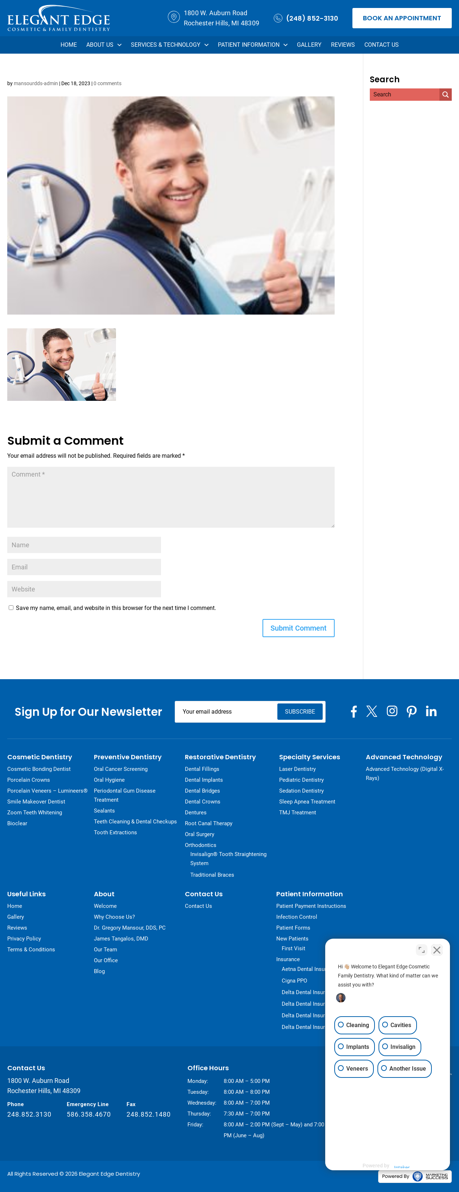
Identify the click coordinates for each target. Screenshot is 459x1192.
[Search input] (397, 94)
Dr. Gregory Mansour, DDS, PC (130, 927)
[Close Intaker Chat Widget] (437, 949)
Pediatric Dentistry (301, 779)
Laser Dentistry (297, 768)
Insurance (288, 959)
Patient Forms (293, 927)
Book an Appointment (402, 17)
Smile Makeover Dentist (36, 801)
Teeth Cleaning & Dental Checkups (135, 821)
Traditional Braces (212, 874)
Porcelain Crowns (28, 779)
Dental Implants (204, 779)
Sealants (104, 810)
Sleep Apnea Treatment (307, 801)
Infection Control (296, 916)
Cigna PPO (294, 980)
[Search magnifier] (445, 94)
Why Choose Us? (114, 916)
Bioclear (17, 823)
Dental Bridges (202, 790)
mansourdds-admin (36, 83)
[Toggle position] (421, 949)
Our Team (105, 949)
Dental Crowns (202, 801)
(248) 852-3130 (306, 18)
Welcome (105, 905)
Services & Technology (169, 44)
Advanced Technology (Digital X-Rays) (405, 773)
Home (69, 44)
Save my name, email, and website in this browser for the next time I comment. (116, 607)
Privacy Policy (24, 938)
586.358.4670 (89, 1114)
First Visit (293, 948)
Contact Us (381, 44)
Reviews (343, 44)
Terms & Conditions (31, 949)
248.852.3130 (29, 1114)
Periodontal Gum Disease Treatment (125, 795)
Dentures (196, 812)
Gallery (309, 44)
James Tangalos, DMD (121, 938)
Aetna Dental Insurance (310, 968)
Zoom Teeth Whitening (34, 812)
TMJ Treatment (297, 812)
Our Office (106, 960)
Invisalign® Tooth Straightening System (228, 858)
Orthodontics (200, 845)
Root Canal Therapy (208, 823)
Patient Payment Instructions (311, 905)
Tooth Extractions (115, 832)
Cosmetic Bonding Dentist (39, 768)
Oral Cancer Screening (121, 768)
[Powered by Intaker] (399, 1166)
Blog (99, 971)
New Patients (292, 938)
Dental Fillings (202, 768)
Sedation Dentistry (301, 790)
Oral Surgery (199, 834)
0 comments (107, 83)
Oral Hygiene (109, 779)
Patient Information (253, 44)
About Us (103, 44)
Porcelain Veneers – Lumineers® (47, 790)
